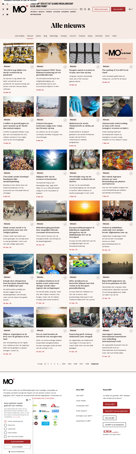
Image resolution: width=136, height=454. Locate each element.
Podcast (82, 36)
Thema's (49, 11)
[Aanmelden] (89, 9)
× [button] (30, 396)
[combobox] (27, 397)
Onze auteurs (81, 411)
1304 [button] (64, 364)
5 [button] (57, 364)
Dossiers (65, 11)
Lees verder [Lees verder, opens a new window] (16, 413)
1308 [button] (87, 364)
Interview (98, 36)
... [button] (60, 364)
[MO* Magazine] (20, 9)
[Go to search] (85, 9)
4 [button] (54, 364)
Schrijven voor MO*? (84, 416)
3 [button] (51, 364)
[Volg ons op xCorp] (3, 9)
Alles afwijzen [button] (17, 443)
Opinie (38, 36)
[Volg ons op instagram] (7, 3)
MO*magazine (35, 14)
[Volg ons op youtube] (7, 14)
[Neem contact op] (81, 9)
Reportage (54, 36)
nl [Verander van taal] (131, 9)
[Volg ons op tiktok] (3, 14)
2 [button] (48, 364)
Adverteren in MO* (83, 421)
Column (73, 36)
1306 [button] (75, 364)
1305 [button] (69, 364)
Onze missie (81, 401)
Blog (45, 36)
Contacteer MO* (82, 406)
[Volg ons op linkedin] (7, 9)
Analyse (64, 36)
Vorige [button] (40, 364)
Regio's (41, 11)
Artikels (33, 11)
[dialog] (17, 423)
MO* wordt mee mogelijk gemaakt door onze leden (34, 398)
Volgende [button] (95, 364)
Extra (107, 36)
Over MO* (80, 396)
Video (114, 36)
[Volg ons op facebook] (3, 3)
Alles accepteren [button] (17, 438)
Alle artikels (19, 36)
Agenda (73, 11)
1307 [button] (81, 364)
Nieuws (30, 36)
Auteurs (56, 11)
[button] (17, 448)
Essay (90, 36)
